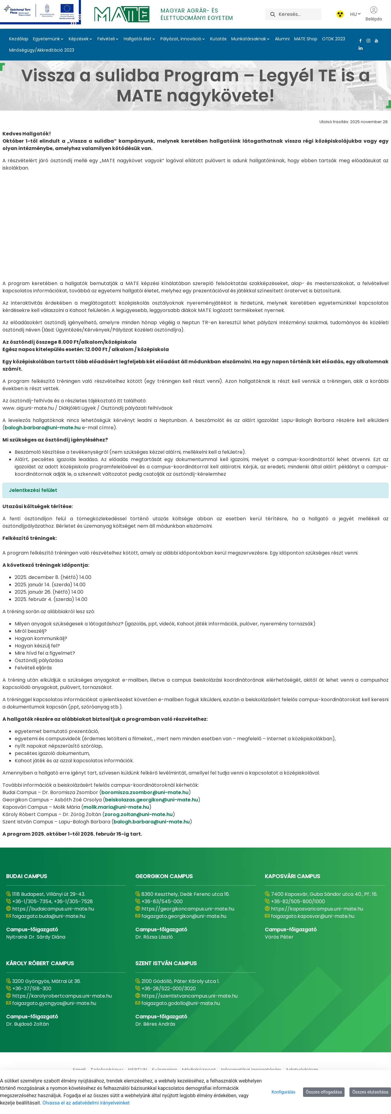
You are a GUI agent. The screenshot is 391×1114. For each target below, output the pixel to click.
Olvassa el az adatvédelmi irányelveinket (86, 1103)
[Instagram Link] (367, 40)
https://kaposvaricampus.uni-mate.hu (317, 908)
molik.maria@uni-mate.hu (116, 807)
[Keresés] (300, 14)
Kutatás (218, 39)
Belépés (374, 14)
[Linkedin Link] (359, 48)
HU (356, 14)
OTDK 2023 (333, 39)
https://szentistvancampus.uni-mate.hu (189, 995)
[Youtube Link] (375, 40)
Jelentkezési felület (33, 490)
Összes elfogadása (324, 1092)
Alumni (282, 39)
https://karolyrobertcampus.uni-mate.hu (62, 995)
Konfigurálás (283, 1092)
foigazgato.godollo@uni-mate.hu (180, 1003)
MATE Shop (305, 39)
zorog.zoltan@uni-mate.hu (138, 814)
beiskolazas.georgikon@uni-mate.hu (151, 799)
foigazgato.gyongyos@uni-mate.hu (54, 1003)
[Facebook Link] (359, 40)
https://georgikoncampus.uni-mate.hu (187, 908)
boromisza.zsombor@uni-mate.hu (144, 792)
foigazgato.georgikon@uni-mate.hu (183, 916)
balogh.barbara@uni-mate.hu (43, 427)
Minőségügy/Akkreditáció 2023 (41, 50)
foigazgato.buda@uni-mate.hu (48, 916)
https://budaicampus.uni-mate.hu (53, 908)
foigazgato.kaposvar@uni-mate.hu (312, 916)
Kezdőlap (18, 39)
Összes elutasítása (370, 1092)
